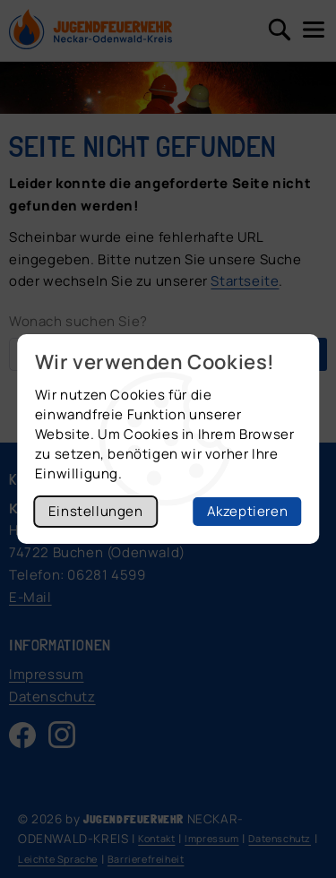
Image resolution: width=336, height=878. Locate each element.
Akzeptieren (248, 511)
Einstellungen (95, 511)
